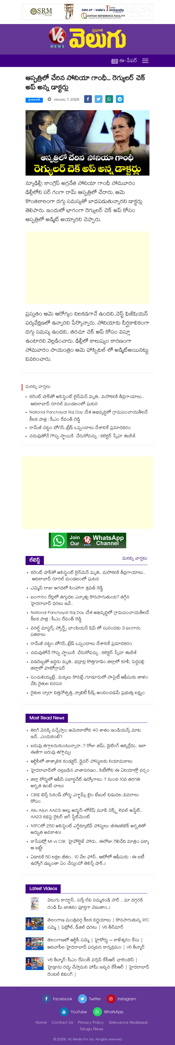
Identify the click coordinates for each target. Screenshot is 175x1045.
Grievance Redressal (128, 1023)
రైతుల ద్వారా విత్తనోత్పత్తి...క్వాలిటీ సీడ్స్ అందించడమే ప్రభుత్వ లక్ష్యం (88, 693)
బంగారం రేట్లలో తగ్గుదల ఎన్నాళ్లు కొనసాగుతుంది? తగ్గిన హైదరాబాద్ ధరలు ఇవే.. (80, 601)
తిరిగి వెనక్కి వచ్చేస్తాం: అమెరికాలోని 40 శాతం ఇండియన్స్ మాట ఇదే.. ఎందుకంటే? (86, 734)
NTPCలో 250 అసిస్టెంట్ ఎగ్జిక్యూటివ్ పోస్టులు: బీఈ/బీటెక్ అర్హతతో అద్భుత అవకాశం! (88, 830)
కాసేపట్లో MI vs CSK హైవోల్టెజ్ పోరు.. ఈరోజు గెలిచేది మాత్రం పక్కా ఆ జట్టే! (90, 845)
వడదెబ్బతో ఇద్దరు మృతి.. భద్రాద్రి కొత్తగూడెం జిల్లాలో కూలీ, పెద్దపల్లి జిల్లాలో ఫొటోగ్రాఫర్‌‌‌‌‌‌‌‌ (87, 666)
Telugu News (91, 1029)
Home (41, 1023)
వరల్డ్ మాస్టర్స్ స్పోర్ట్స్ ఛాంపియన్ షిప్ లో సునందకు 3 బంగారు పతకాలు (86, 632)
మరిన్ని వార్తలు (134, 559)
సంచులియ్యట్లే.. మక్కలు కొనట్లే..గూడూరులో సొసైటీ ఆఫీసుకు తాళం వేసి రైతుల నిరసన (89, 681)
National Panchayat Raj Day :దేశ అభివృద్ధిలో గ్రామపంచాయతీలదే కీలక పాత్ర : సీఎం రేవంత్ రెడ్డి (88, 416)
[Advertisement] (87, 267)
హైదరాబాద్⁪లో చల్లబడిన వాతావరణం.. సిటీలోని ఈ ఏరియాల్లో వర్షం (90, 771)
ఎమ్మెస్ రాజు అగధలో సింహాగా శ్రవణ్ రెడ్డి (67, 588)
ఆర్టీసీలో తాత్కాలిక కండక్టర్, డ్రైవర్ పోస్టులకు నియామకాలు (82, 762)
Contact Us (62, 1023)
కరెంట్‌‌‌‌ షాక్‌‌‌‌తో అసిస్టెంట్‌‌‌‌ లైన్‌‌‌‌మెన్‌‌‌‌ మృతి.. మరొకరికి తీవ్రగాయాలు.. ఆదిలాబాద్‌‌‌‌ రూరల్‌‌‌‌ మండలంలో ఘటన (87, 401)
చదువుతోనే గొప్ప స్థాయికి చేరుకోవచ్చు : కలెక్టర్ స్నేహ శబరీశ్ (83, 436)
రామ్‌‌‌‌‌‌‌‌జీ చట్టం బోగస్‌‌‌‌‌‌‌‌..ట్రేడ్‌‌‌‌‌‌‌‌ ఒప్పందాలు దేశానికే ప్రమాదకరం (80, 428)
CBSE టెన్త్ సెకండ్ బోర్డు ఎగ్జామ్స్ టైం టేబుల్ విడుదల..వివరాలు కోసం (85, 799)
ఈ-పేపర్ (124, 61)
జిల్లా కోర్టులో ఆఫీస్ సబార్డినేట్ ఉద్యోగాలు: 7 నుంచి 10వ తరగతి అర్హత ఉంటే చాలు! (85, 783)
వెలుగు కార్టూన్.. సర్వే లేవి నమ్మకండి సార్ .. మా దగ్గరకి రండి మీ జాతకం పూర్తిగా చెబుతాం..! (95, 904)
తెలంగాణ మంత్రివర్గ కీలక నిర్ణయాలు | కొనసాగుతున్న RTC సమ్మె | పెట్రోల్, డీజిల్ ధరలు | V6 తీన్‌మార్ (98, 924)
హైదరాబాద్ (34, 100)
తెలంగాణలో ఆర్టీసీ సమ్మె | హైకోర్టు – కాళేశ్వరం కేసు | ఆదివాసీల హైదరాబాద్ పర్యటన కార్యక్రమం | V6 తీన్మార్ (96, 944)
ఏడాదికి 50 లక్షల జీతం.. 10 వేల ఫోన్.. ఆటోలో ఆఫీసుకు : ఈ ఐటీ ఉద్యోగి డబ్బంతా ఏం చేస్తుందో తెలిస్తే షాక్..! (87, 861)
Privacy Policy (91, 1023)
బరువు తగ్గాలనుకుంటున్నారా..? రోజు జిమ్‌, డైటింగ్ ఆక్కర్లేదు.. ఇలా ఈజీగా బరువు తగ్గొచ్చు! (88, 750)
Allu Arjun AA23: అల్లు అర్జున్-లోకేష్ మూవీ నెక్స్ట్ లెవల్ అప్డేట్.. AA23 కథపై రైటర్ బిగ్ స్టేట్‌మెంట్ (86, 814)
